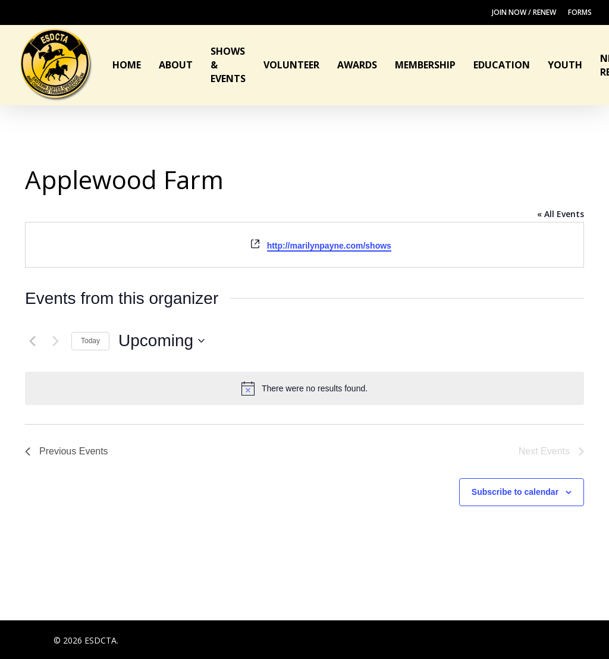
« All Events (560, 213)
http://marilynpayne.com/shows (329, 245)
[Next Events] (55, 341)
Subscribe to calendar (515, 492)
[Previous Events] (32, 341)
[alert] (304, 388)
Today (90, 341)
